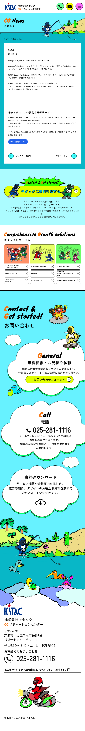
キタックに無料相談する (40, 191)
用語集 (13, 39)
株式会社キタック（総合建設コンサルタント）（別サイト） (35, 670)
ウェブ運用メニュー (18, 142)
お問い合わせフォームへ (49, 379)
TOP (6, 39)
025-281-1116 (53, 429)
